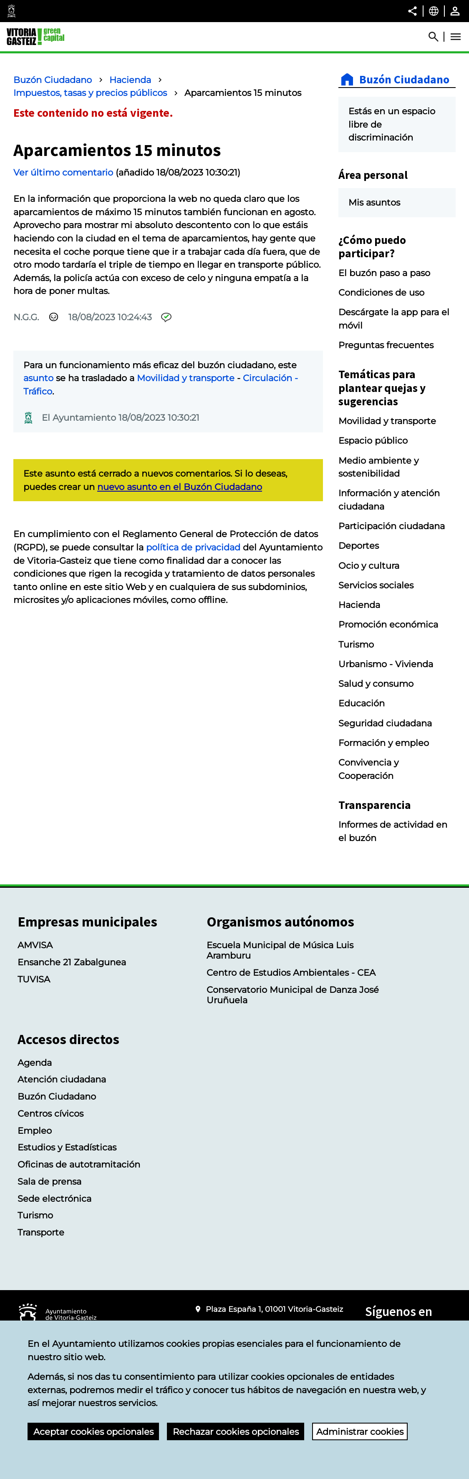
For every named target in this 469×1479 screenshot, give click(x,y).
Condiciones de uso (381, 292)
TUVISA (34, 979)
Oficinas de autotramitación (79, 1164)
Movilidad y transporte (185, 378)
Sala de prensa (49, 1181)
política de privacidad (193, 547)
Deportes (358, 545)
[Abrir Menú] (455, 36)
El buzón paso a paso (384, 273)
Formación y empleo (383, 743)
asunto (38, 378)
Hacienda (130, 80)
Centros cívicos (50, 1113)
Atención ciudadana (62, 1079)
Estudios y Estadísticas (67, 1147)
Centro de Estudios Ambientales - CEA (291, 972)
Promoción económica (388, 624)
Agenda (35, 1062)
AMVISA (35, 945)
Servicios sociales (376, 585)
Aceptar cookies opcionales (93, 1431)
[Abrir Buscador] (437, 36)
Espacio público (373, 440)
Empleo (35, 1130)
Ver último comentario (63, 172)
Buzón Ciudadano (52, 80)
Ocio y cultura (368, 565)
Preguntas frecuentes (386, 345)
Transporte (41, 1232)
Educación (361, 703)
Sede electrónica (54, 1198)
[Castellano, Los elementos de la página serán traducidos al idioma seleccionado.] (433, 11)
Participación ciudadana (391, 526)
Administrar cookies (359, 1431)
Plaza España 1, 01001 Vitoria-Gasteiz (274, 1309)
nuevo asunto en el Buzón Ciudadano (179, 487)
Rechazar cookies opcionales (236, 1431)
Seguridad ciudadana (385, 723)
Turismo (356, 644)
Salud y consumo (376, 683)
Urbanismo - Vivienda (385, 664)
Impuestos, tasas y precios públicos (90, 93)
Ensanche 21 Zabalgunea (72, 962)
